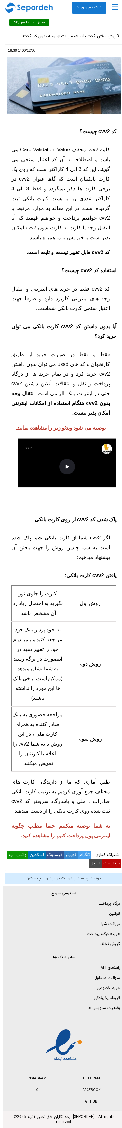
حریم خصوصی (105, 988)
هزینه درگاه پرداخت (100, 934)
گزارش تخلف (106, 944)
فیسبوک (51, 855)
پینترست (109, 863)
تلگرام (81, 855)
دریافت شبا (107, 924)
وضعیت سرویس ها (101, 1008)
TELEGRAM (88, 1078)
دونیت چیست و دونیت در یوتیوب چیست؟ (61, 878)
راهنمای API (107, 967)
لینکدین (34, 855)
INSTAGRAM (33, 1078)
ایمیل (92, 863)
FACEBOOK (88, 1090)
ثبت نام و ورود (86, 7)
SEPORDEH (81, 1117)
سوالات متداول (104, 977)
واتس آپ (14, 855)
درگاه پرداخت (106, 903)
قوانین (111, 913)
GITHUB (88, 1101)
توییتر (67, 855)
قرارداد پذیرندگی (104, 998)
